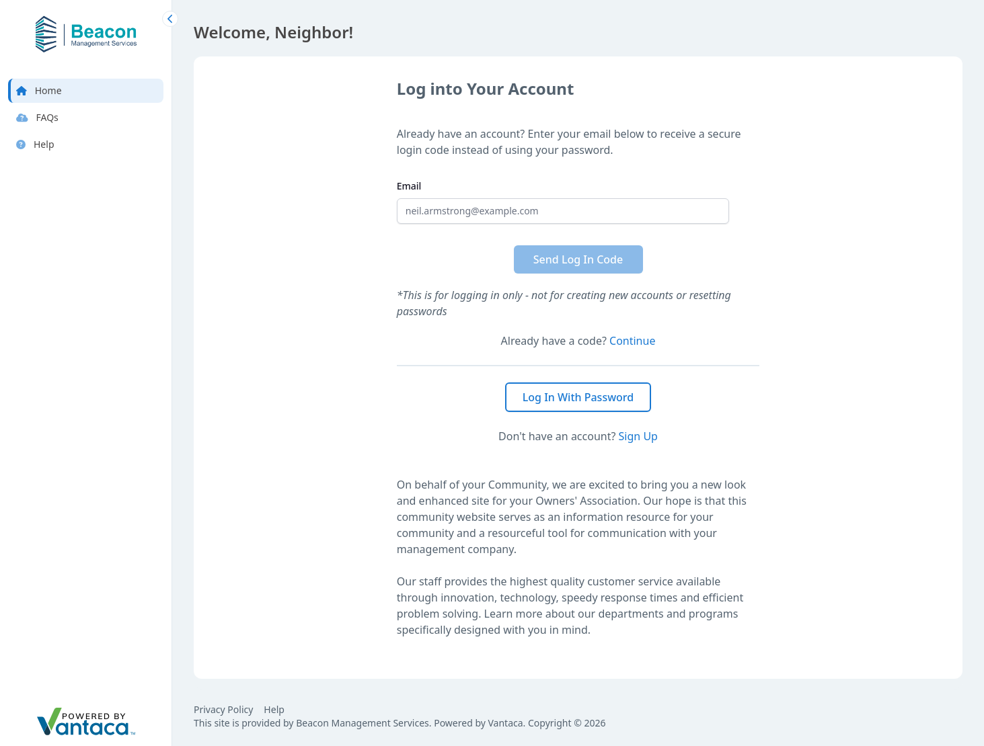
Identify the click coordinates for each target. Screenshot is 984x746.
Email (409, 185)
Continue (632, 340)
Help (274, 709)
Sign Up (638, 436)
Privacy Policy (223, 709)
